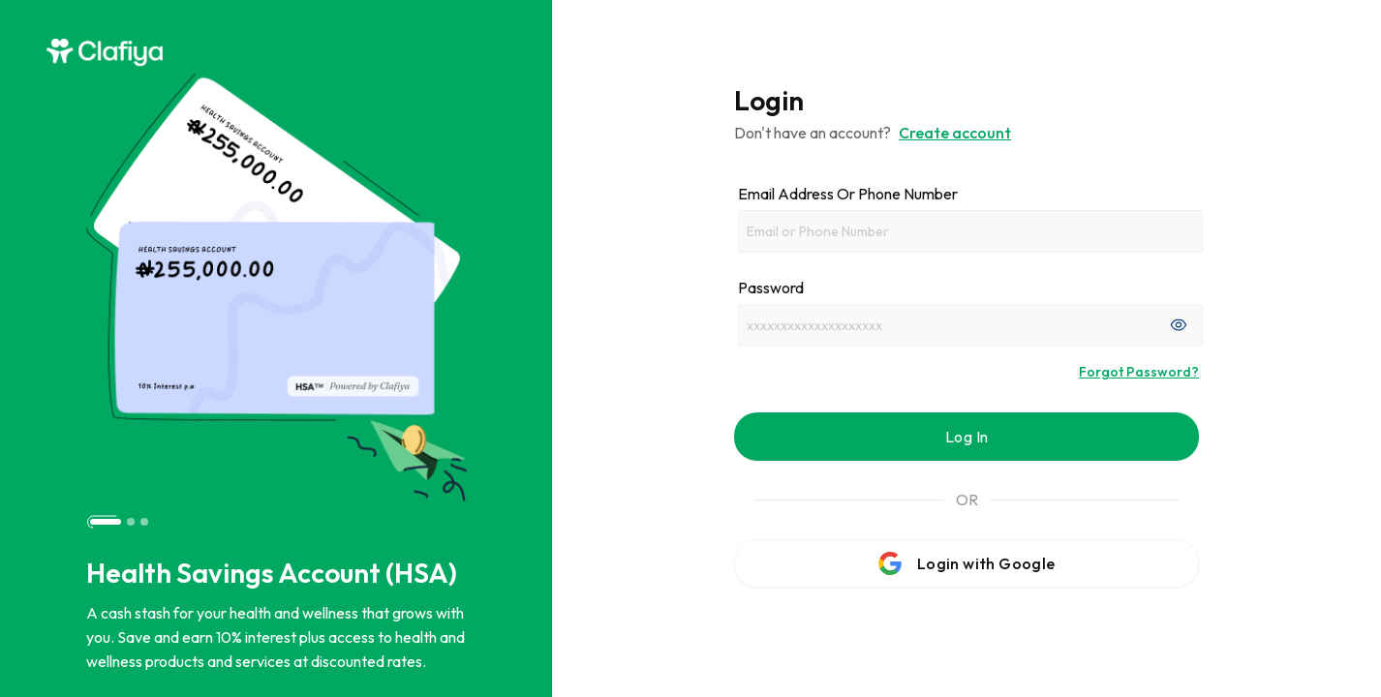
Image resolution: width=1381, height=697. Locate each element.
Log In (966, 436)
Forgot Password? (1139, 371)
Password (771, 287)
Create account (955, 132)
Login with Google (967, 563)
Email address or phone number (848, 193)
